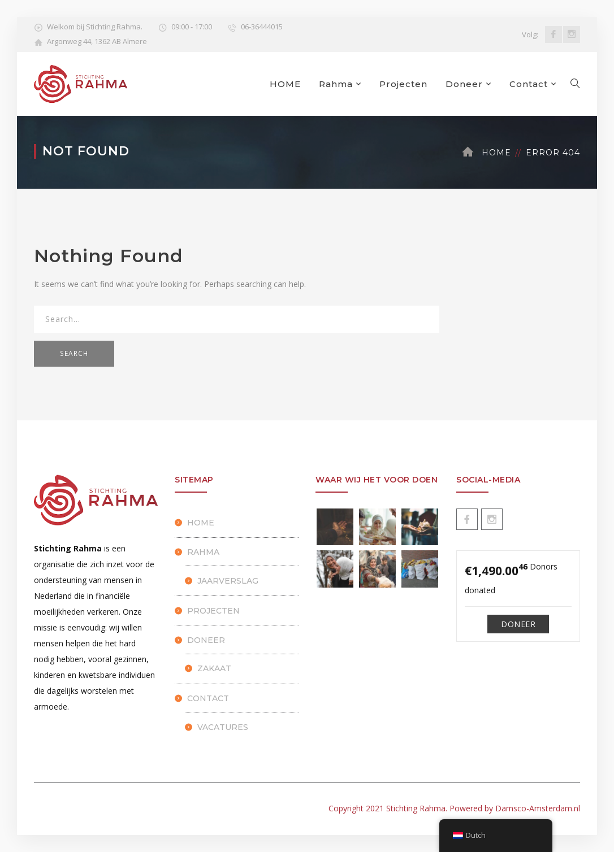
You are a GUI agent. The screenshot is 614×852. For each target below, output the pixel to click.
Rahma (336, 84)
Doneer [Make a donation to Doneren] (518, 624)
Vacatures (222, 727)
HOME (285, 84)
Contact (528, 84)
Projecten (403, 84)
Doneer (464, 84)
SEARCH (74, 353)
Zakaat (214, 668)
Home (496, 152)
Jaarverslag (227, 581)
